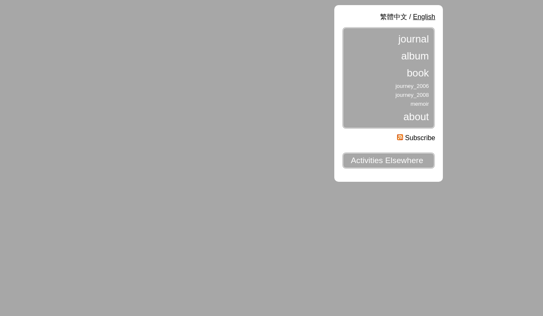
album (415, 56)
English (424, 16)
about (416, 116)
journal (413, 39)
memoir (420, 104)
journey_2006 (412, 86)
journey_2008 (412, 95)
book (418, 73)
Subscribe (416, 137)
